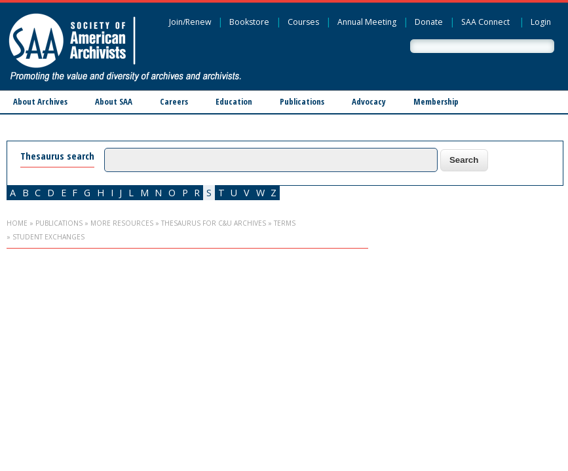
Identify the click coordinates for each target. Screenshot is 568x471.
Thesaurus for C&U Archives (213, 223)
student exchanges (48, 236)
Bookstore (249, 21)
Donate (429, 21)
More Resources (121, 223)
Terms (284, 223)
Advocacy (369, 101)
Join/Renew (190, 21)
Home (17, 223)
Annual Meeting (366, 21)
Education (234, 101)
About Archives (40, 101)
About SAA (113, 101)
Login (541, 21)
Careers (174, 101)
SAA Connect (485, 21)
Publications (302, 101)
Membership (436, 101)
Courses (303, 21)
